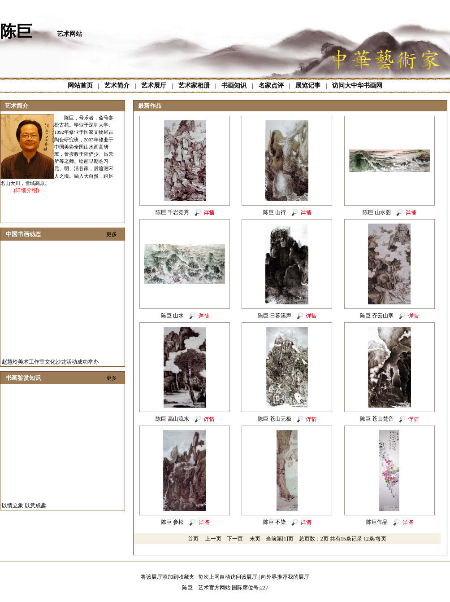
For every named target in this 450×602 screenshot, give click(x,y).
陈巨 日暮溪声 (274, 315)
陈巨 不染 (274, 522)
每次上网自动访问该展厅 (227, 577)
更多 (111, 234)
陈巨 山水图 (377, 212)
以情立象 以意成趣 (24, 507)
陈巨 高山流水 (172, 419)
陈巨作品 (377, 522)
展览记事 (307, 85)
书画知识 (234, 85)
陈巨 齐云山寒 (377, 315)
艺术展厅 (153, 85)
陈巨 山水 (172, 315)
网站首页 (80, 85)
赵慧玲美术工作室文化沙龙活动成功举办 (50, 363)
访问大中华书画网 (357, 85)
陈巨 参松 (172, 522)
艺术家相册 (194, 85)
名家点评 (271, 85)
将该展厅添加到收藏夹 (168, 577)
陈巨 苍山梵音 (377, 419)
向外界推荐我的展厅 (285, 577)
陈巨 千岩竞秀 (172, 212)
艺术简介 (117, 85)
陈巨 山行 (274, 212)
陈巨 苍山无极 (274, 419)
